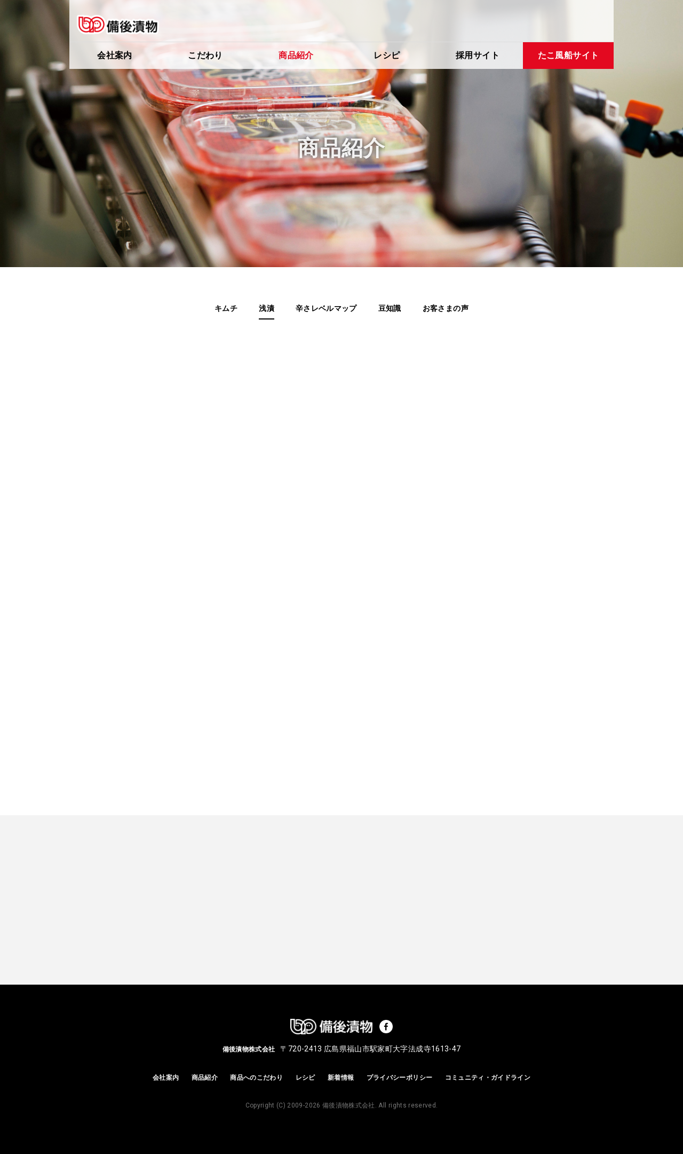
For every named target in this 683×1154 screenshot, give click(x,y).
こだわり (205, 55)
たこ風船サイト (568, 55)
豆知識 (389, 308)
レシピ (387, 55)
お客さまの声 (445, 308)
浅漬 (266, 308)
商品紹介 (296, 55)
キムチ (226, 308)
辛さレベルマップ (326, 308)
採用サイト (477, 55)
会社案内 (114, 55)
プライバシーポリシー (400, 1077)
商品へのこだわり (256, 1077)
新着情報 (341, 1077)
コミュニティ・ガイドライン (488, 1077)
